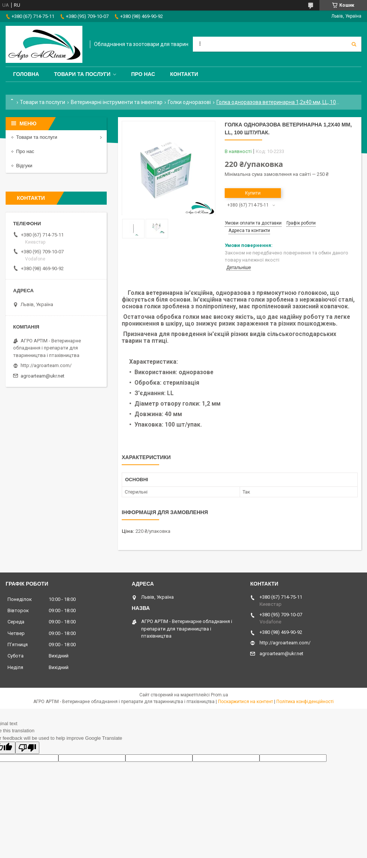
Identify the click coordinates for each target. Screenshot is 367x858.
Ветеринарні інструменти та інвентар (117, 102)
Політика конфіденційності (305, 701)
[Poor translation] (27, 748)
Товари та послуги (82, 74)
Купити (253, 193)
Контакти (184, 74)
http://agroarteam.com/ (46, 365)
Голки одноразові (189, 102)
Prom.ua (219, 694)
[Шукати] (353, 44)
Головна (26, 74)
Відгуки (24, 165)
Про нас (143, 74)
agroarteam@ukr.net (42, 376)
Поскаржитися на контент (245, 701)
